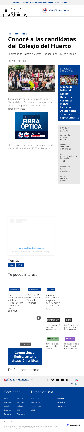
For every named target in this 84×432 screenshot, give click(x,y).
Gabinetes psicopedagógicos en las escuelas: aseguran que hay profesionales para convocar (68, 159)
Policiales (42, 2)
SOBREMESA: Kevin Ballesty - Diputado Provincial (34, 299)
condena (68, 320)
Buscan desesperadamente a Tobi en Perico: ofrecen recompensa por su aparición (17, 303)
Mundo (50, 2)
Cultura (64, 2)
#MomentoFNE (70, 338)
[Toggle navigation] (6, 10)
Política (16, 2)
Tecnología (21, 414)
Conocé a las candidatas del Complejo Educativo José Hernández (65, 149)
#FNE (20, 265)
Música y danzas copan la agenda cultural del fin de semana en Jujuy (53, 302)
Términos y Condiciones (11, 422)
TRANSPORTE (35, 402)
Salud (57, 2)
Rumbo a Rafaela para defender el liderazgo (53, 346)
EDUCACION (35, 398)
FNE (70, 2)
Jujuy (12, 265)
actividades (50, 289)
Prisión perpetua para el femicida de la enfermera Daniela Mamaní (71, 328)
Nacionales (8, 402)
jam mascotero (14, 289)
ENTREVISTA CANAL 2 (34, 289)
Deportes (33, 2)
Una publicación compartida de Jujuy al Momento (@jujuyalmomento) (33, 252)
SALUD (33, 410)
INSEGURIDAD (36, 406)
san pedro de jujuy (53, 320)
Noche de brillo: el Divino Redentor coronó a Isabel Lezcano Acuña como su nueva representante (69, 102)
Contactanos (61, 406)
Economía (24, 2)
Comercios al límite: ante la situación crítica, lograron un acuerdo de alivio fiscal (25, 362)
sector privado (25, 344)
